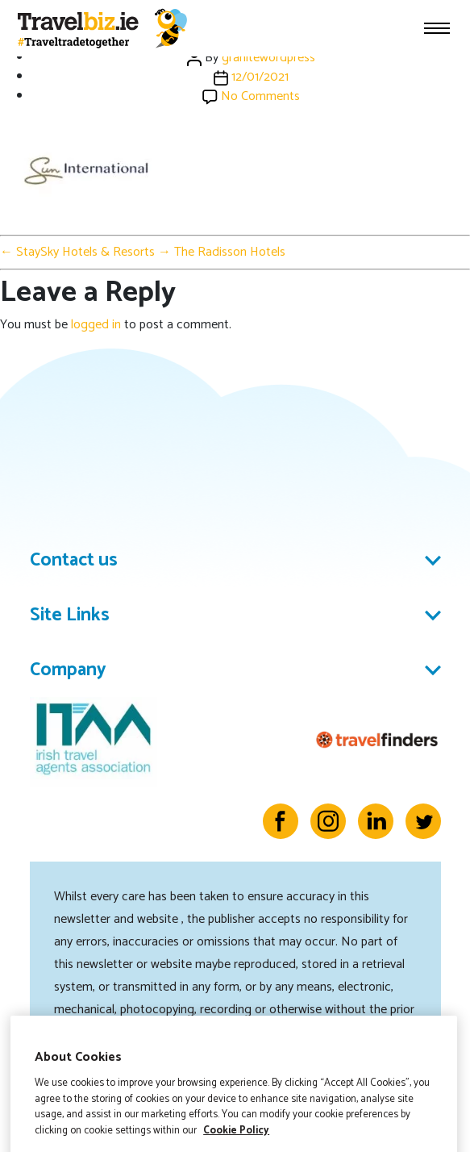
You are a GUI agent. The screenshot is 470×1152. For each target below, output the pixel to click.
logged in (96, 325)
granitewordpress (268, 58)
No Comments (260, 96)
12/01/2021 (260, 77)
